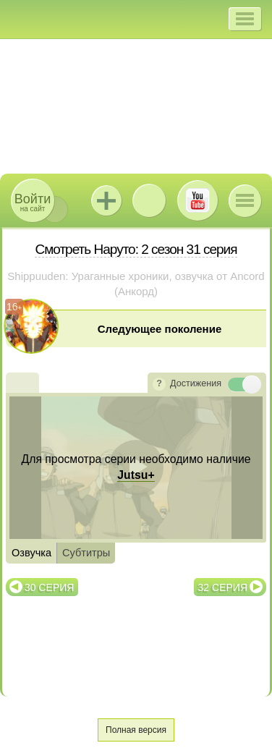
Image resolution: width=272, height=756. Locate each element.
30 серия (49, 587)
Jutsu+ (106, 200)
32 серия (222, 587)
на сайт (32, 202)
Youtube (197, 200)
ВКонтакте (149, 200)
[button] (245, 18)
